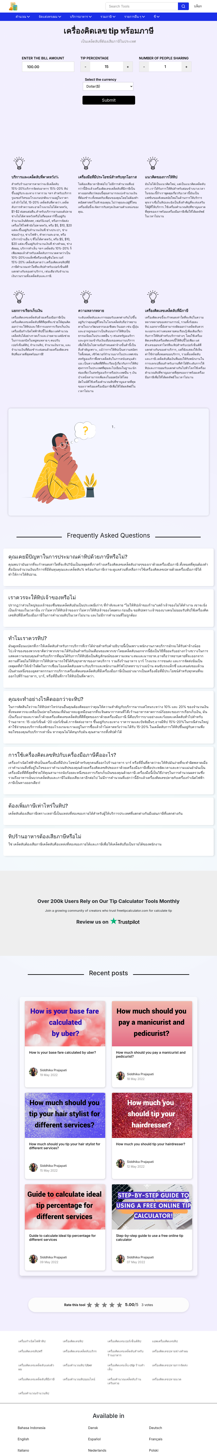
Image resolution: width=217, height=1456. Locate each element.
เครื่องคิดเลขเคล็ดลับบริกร (80, 1351)
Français (155, 1439)
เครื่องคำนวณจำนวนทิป (33, 1393)
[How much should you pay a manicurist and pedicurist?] (152, 1023)
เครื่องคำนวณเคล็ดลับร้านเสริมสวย (124, 1381)
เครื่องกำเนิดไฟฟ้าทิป (32, 1341)
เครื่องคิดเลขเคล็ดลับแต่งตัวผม (36, 1367)
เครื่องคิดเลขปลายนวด (166, 1379)
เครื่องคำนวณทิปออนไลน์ (79, 1379)
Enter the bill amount (43, 58)
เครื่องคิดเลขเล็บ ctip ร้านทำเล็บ (126, 1367)
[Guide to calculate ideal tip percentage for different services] (65, 1207)
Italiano (23, 1450)
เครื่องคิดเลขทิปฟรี (30, 1351)
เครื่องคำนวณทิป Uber (77, 1365)
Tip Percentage (94, 58)
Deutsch (155, 1428)
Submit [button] (109, 100)
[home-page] (13, 6)
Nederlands (97, 1450)
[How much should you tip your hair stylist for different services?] (65, 1115)
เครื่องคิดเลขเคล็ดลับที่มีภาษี (36, 1379)
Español (94, 1439)
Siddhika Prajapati (53, 1070)
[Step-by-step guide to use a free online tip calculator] (152, 1207)
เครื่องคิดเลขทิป (73, 1341)
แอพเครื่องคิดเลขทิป (165, 1341)
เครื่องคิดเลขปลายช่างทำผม (170, 1351)
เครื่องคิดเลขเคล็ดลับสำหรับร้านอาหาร (125, 1353)
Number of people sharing (164, 58)
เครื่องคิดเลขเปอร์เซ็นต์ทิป (124, 1341)
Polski (154, 1450)
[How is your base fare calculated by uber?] (65, 1023)
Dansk (93, 1428)
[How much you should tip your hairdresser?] (152, 1115)
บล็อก (198, 6)
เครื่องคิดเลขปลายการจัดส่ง (170, 1365)
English (23, 1439)
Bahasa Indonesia (32, 1428)
